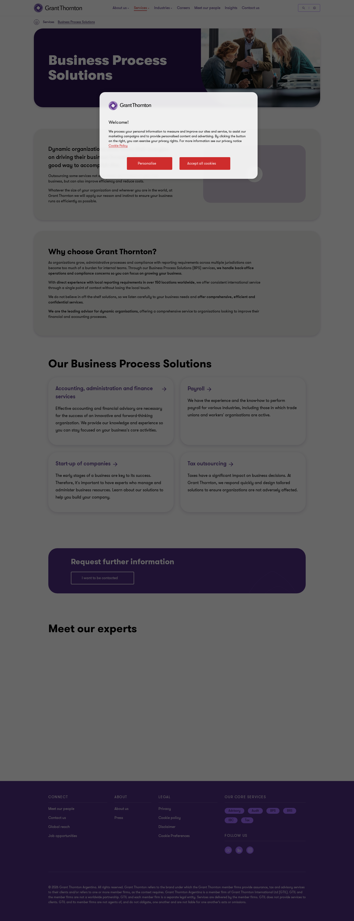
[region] (179, 135)
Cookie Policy (118, 146)
